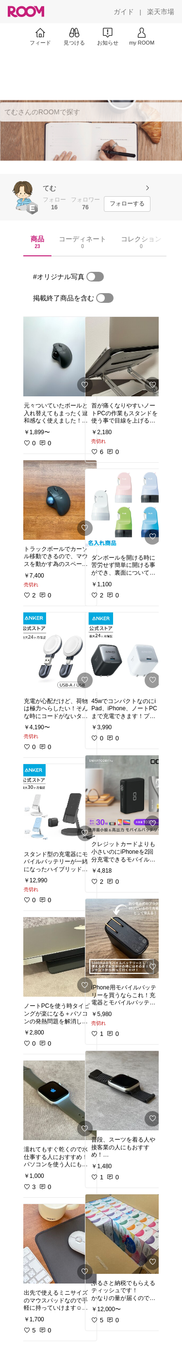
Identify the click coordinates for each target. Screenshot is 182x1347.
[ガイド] (124, 11)
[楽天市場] (160, 11)
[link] (57, 356)
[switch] (95, 277)
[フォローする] (127, 204)
